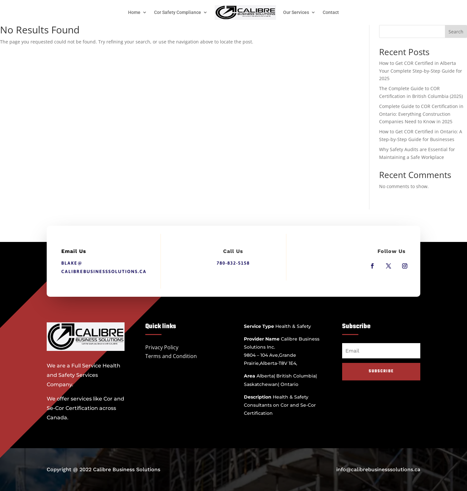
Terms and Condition (171, 356)
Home (134, 12)
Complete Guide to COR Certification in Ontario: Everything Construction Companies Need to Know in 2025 (421, 114)
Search (456, 32)
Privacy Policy (161, 347)
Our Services (296, 12)
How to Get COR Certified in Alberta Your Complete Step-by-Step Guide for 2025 (420, 71)
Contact (331, 12)
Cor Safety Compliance (177, 12)
